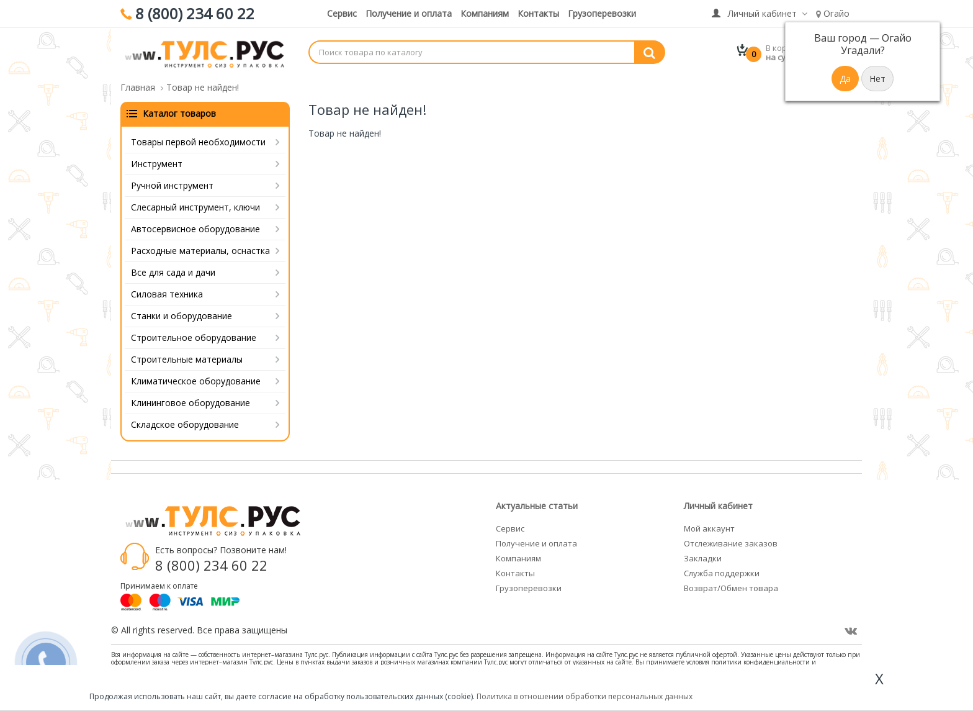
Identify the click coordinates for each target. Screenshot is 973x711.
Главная (137, 87)
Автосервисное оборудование (195, 229)
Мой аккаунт (709, 528)
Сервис (342, 13)
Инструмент (156, 164)
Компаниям (484, 13)
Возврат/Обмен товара (731, 588)
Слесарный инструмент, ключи (195, 207)
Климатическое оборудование (196, 381)
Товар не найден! (202, 87)
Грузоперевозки (602, 13)
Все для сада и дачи (173, 272)
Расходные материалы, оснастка (200, 250)
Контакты (538, 13)
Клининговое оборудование (190, 403)
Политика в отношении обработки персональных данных (585, 696)
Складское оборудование (185, 424)
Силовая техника (167, 294)
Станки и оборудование (181, 316)
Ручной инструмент (172, 185)
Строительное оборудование (193, 337)
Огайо (833, 13)
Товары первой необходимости (198, 142)
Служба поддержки (722, 573)
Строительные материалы (187, 359)
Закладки (703, 558)
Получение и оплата (408, 13)
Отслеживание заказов (731, 543)
